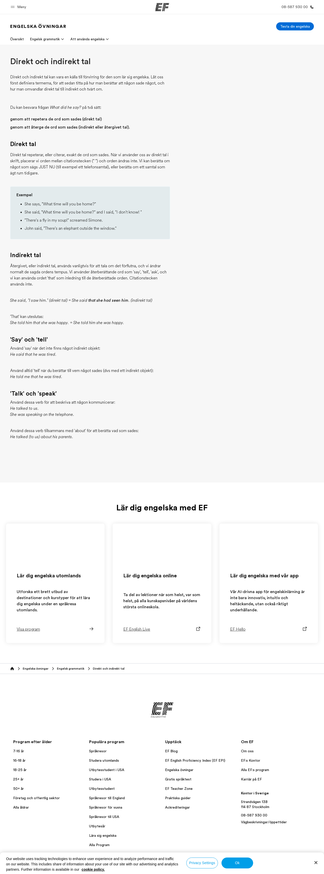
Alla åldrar (21, 807)
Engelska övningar (179, 770)
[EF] (162, 7)
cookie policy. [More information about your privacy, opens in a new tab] (93, 869)
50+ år (18, 789)
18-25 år (20, 770)
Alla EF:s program (255, 770)
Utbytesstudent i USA (106, 770)
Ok (237, 863)
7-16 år (18, 751)
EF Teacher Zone (179, 789)
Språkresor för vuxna (105, 807)
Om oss (247, 751)
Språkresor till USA (104, 817)
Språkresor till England (107, 798)
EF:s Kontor (250, 760)
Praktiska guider (178, 798)
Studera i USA (100, 779)
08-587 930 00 (254, 815)
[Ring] (296, 7)
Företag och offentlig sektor (36, 798)
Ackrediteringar (177, 807)
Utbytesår (97, 826)
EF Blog (171, 751)
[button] (19, 7)
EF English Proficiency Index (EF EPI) (195, 760)
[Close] (315, 862)
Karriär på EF (251, 779)
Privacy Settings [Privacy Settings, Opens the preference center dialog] (202, 863)
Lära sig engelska (102, 835)
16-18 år (19, 760)
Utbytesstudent (102, 789)
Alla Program (99, 845)
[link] (38, 26)
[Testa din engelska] (295, 26)
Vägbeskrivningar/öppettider (264, 822)
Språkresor (98, 751)
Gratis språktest (178, 779)
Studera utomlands (104, 760)
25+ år (18, 779)
